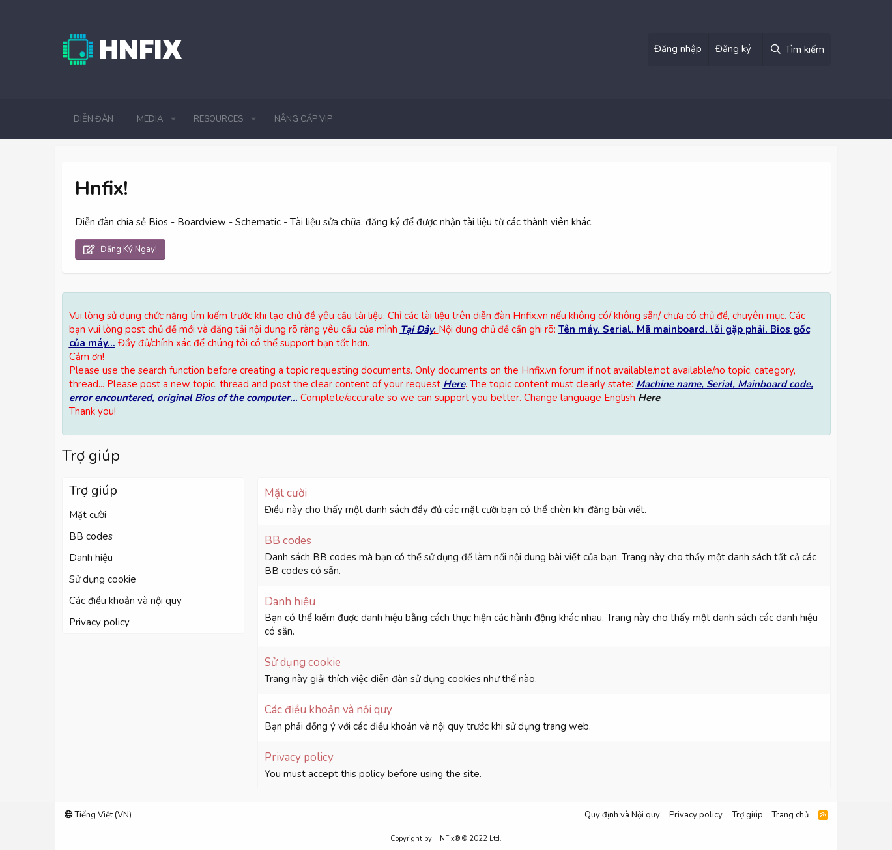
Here (454, 384)
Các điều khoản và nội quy (125, 600)
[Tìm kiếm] (796, 49)
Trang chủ (790, 815)
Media (150, 119)
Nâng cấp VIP (303, 119)
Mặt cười (87, 514)
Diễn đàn (93, 119)
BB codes (91, 536)
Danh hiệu (91, 557)
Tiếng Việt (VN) (98, 815)
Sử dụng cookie (102, 579)
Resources (218, 119)
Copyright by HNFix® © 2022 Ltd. (446, 838)
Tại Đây (416, 329)
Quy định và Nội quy (622, 815)
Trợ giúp (747, 815)
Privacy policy (99, 622)
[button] (173, 119)
